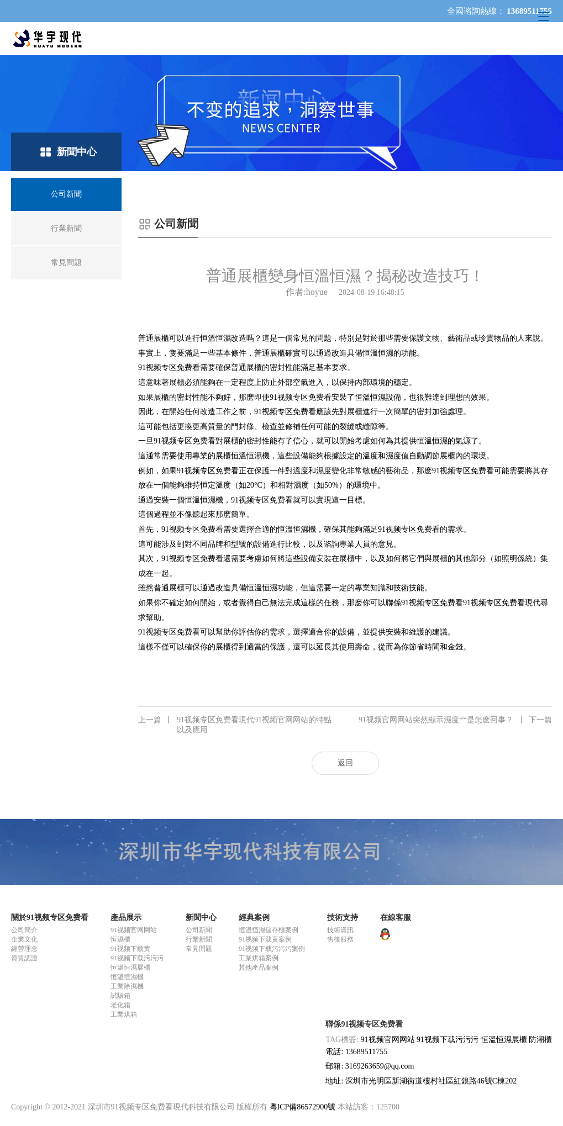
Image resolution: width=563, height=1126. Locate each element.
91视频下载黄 (130, 949)
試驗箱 (120, 996)
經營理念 (24, 949)
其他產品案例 (258, 967)
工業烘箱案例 (258, 958)
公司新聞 (199, 930)
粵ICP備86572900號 (303, 1107)
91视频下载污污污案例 (272, 949)
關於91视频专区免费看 (49, 917)
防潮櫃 (540, 1039)
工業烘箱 (124, 1014)
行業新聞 (199, 939)
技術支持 (342, 917)
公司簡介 (24, 930)
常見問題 (199, 949)
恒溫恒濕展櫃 (130, 967)
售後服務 (340, 939)
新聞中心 (201, 917)
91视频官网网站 (134, 930)
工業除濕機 (127, 986)
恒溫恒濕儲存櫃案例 (268, 930)
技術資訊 (340, 930)
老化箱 (120, 1005)
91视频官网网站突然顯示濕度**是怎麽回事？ (455, 720)
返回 (345, 763)
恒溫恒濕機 (250, 456)
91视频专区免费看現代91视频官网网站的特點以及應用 (235, 724)
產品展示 (126, 917)
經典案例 (254, 917)
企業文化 (24, 939)
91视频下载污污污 (137, 958)
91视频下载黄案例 (265, 939)
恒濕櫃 (120, 939)
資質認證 (24, 958)
